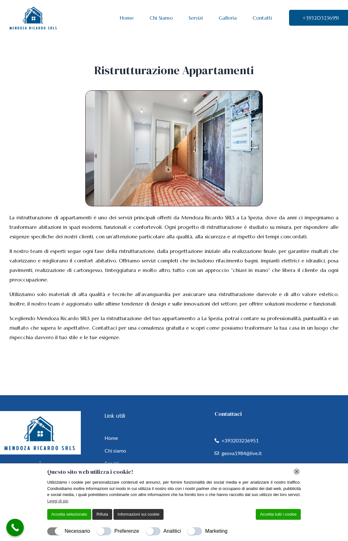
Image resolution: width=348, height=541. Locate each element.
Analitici (172, 531)
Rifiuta (102, 514)
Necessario (77, 531)
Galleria (228, 18)
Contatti (262, 18)
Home (127, 18)
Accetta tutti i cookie (278, 514)
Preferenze (126, 531)
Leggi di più (57, 501)
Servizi (196, 18)
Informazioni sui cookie (138, 514)
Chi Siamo (161, 18)
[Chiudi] (297, 471)
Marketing (216, 531)
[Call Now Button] (15, 527)
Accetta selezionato (69, 514)
